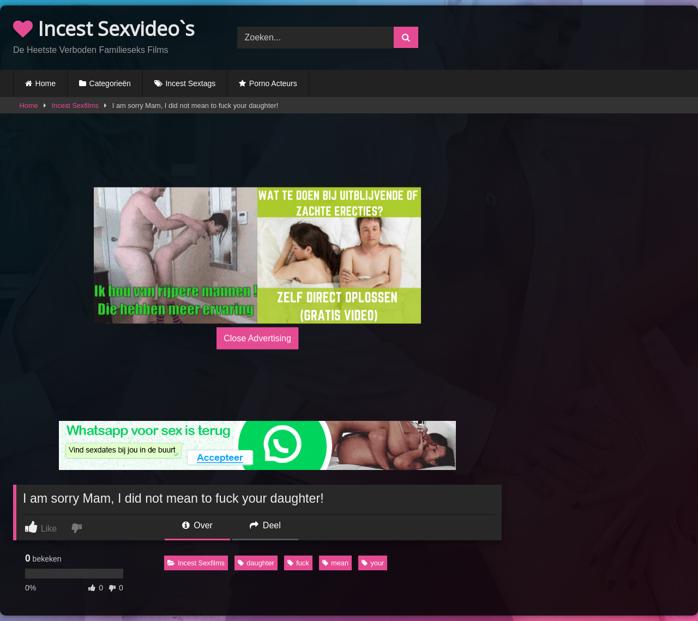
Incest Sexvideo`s (104, 28)
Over (197, 525)
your (373, 563)
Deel (265, 525)
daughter (256, 563)
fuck (298, 563)
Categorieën (110, 83)
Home (45, 83)
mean (335, 563)
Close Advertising (257, 338)
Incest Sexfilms (75, 105)
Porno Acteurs (273, 83)
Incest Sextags (190, 83)
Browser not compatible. (573, 36)
